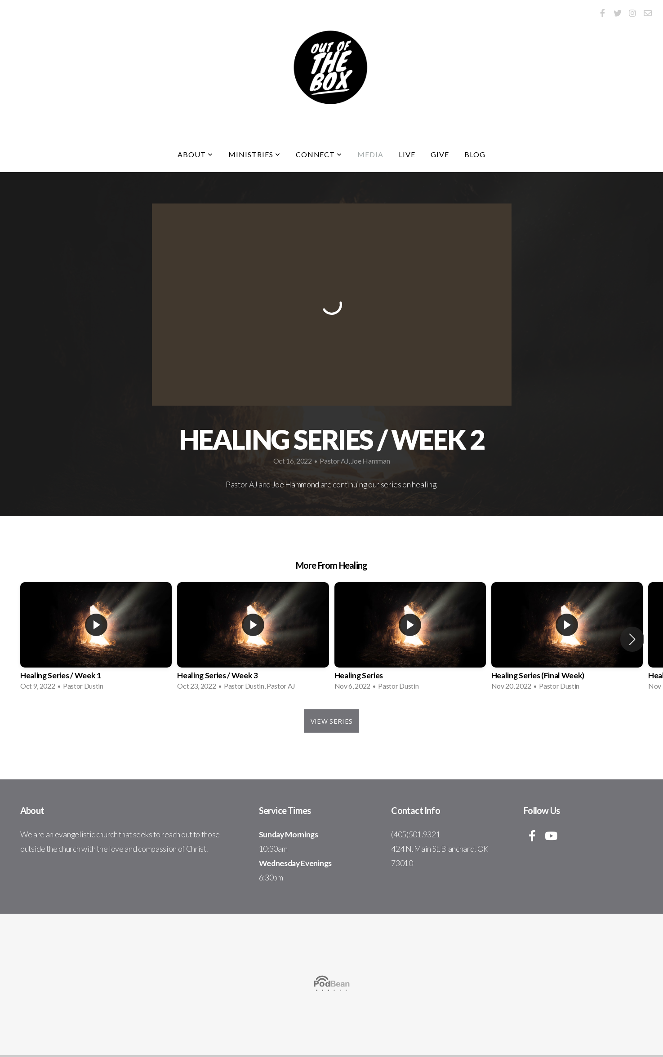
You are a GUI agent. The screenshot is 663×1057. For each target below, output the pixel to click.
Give (440, 154)
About (195, 154)
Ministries (254, 154)
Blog (474, 154)
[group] (96, 639)
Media (370, 154)
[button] (632, 639)
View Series (331, 720)
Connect (319, 154)
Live (407, 154)
